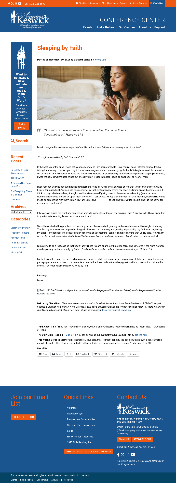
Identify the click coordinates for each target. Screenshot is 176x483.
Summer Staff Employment (81, 425)
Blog (104, 3)
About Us (145, 27)
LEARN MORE (21, 126)
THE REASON (18, 178)
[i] (91, 196)
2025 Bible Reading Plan (79, 442)
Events (87, 27)
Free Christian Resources (80, 436)
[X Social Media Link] (12, 3)
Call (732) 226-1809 (35, 3)
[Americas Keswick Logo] (30, 19)
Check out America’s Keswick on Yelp (136, 447)
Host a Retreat (105, 27)
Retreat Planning (19, 242)
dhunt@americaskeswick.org (116, 310)
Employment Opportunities (81, 419)
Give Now (83, 3)
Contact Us (131, 397)
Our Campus (127, 27)
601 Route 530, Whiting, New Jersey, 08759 (140, 418)
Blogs (70, 431)
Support (159, 27)
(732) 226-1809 (133, 422)
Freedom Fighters (20, 232)
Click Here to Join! (23, 417)
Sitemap (58, 475)
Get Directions (142, 439)
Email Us (124, 439)
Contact (123, 3)
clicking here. (142, 335)
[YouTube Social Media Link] (19, 3)
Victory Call (99, 59)
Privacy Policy (70, 475)
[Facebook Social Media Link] (9, 3)
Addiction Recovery (138, 3)
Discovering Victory (20, 228)
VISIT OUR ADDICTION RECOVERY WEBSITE (88, 451)
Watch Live (158, 3)
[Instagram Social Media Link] (16, 3)
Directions (113, 3)
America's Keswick (126, 461)
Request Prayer (75, 413)
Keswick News (18, 237)
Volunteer (72, 408)
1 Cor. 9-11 (70, 335)
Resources (95, 3)
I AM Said (15, 199)
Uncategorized (18, 247)
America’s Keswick (26, 475)
